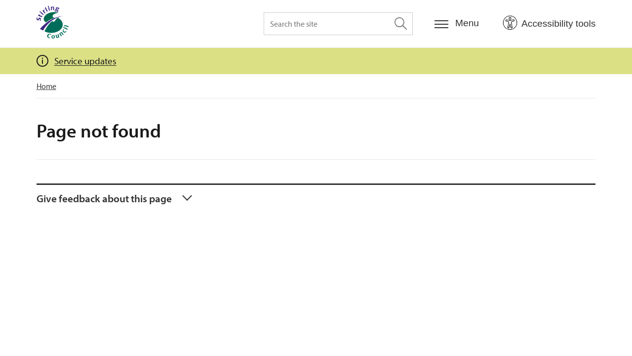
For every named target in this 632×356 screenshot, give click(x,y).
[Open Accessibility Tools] (549, 23)
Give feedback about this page (104, 198)
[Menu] (456, 23)
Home (46, 86)
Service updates (85, 61)
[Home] (53, 24)
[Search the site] (338, 23)
